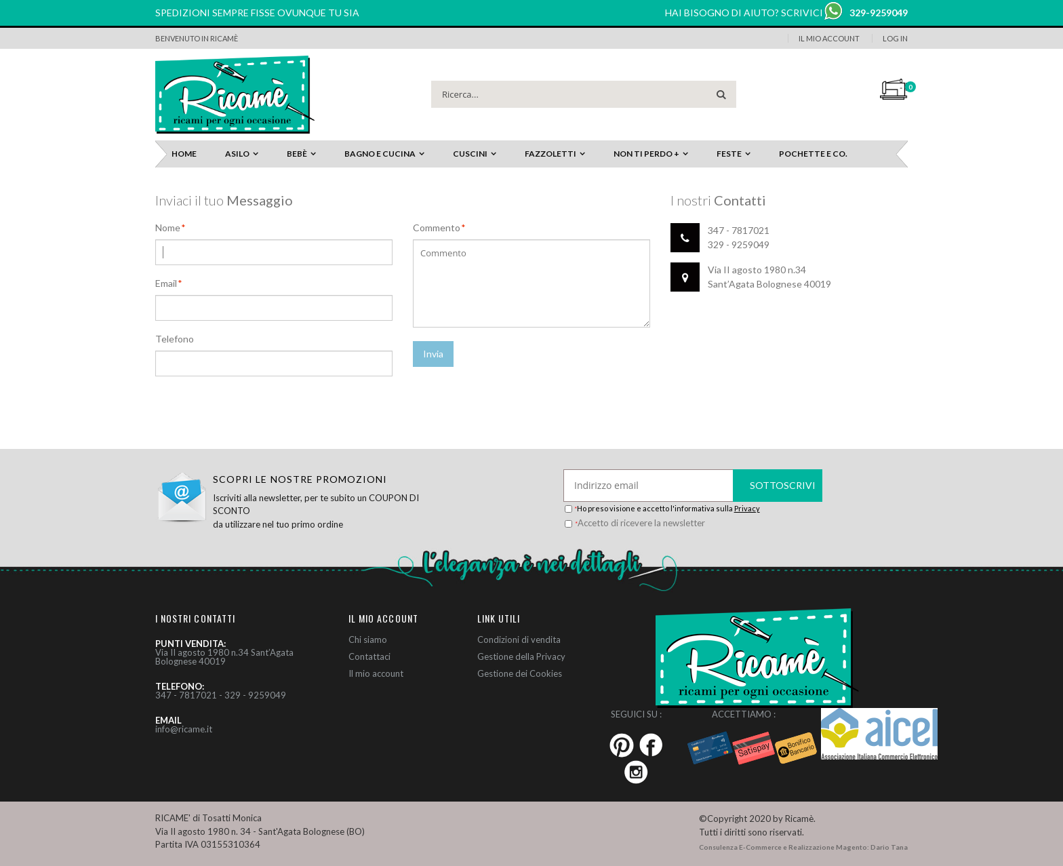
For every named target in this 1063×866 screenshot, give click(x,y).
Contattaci (369, 656)
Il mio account (375, 673)
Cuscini (470, 154)
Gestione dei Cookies (519, 673)
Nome (167, 228)
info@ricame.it (183, 729)
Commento (436, 228)
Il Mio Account (829, 38)
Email (166, 283)
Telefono (174, 339)
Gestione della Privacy (521, 656)
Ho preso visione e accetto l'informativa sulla (667, 508)
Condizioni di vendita (519, 639)
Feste (729, 154)
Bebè (297, 154)
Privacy (747, 508)
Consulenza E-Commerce (740, 847)
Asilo (237, 154)
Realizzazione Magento (827, 847)
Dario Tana (889, 847)
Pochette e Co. (813, 154)
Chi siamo (367, 639)
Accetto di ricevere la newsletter (640, 523)
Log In (895, 38)
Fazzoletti (550, 154)
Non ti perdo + (646, 154)
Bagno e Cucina (380, 154)
